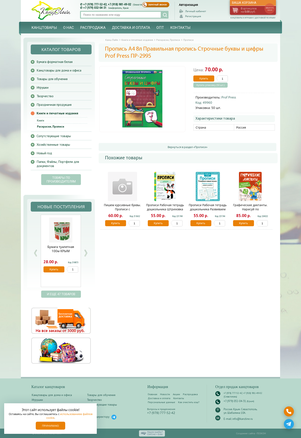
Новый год (44, 153)
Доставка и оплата (131, 27)
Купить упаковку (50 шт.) (210, 85)
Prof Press (228, 97)
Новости (165, 394)
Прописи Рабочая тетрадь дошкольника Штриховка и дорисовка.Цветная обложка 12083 (165, 211)
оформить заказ (270, 8)
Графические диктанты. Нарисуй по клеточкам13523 (250, 209)
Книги (40, 120)
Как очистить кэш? (188, 402)
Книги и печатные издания (57, 113)
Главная (152, 394)
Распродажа (93, 27)
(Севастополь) (140, 4)
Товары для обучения (52, 79)
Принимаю (50, 426)
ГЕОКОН (261, 433)
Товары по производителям (61, 179)
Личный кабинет (195, 11)
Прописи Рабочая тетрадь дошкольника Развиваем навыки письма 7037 (208, 209)
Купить (203, 78)
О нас (68, 27)
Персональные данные (161, 402)
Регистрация (193, 16)
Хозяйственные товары (53, 144)
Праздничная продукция (54, 104)
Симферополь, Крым (118, 8)
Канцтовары (44, 27)
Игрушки (42, 87)
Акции (176, 394)
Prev (35, 253)
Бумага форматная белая (55, 62)
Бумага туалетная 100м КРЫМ (60, 249)
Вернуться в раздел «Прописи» (187, 147)
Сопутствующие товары (54, 136)
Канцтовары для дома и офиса (59, 70)
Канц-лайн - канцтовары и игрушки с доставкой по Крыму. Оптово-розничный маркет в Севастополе (51, 10)
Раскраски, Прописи (50, 126)
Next (86, 253)
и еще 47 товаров (61, 294)
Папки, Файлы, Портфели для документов (58, 164)
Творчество (45, 96)
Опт (160, 27)
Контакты (180, 27)
